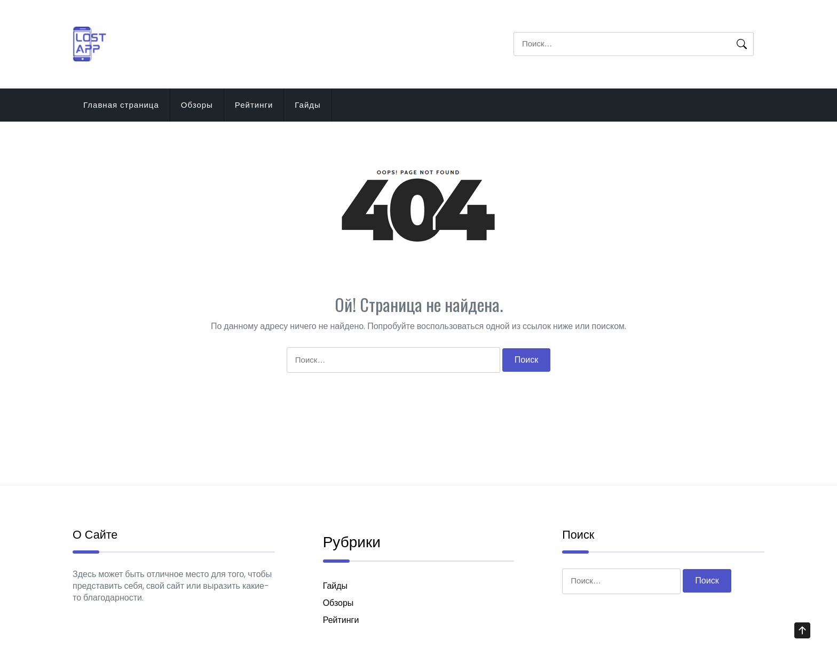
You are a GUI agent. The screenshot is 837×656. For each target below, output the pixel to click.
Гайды (308, 104)
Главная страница (121, 104)
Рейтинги (254, 104)
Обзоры (197, 104)
